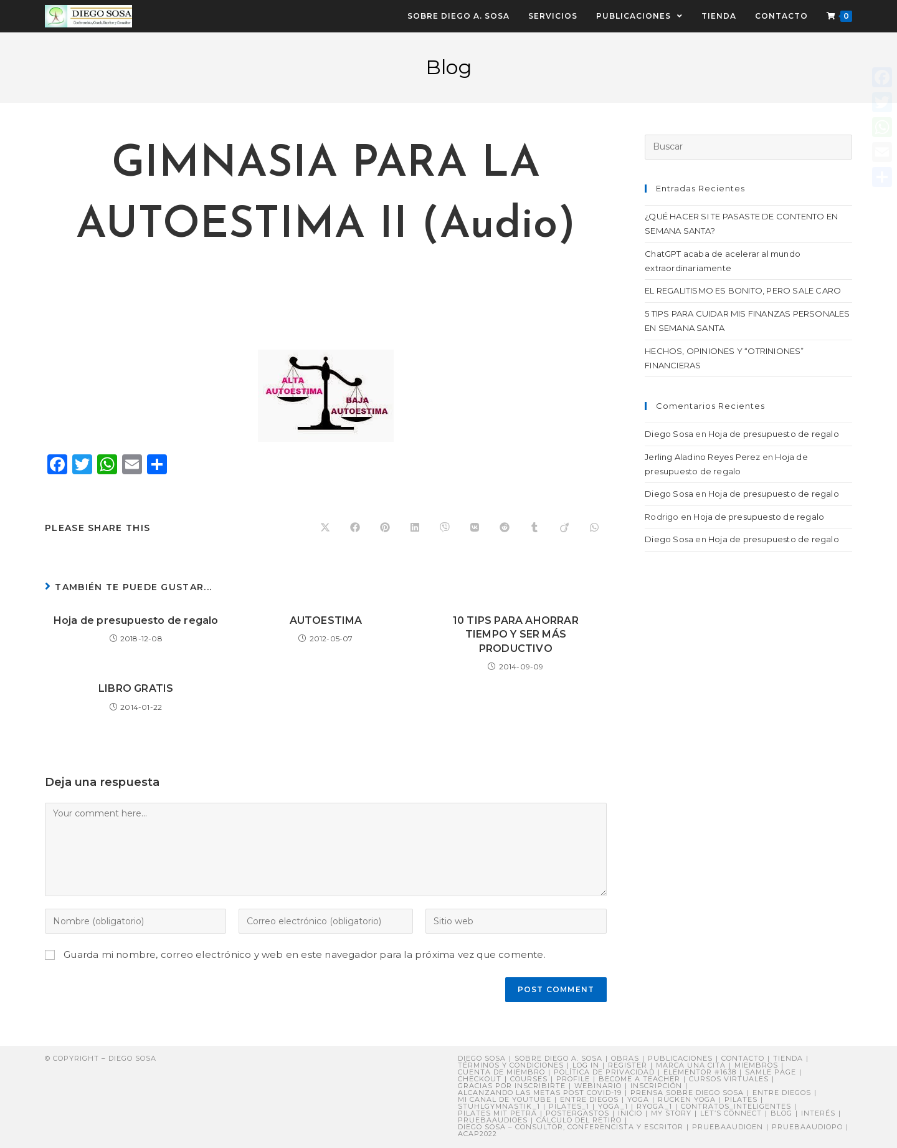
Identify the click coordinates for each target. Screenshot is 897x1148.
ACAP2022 (477, 1133)
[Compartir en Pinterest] (385, 527)
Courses (529, 1078)
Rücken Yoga (687, 1099)
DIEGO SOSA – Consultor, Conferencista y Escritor (570, 1126)
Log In (585, 1065)
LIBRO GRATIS (135, 688)
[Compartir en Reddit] (504, 527)
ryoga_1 (654, 1106)
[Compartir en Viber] (444, 527)
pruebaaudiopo (807, 1126)
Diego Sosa (669, 434)
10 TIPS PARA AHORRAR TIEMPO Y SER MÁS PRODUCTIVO (516, 634)
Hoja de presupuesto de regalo (136, 620)
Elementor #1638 (699, 1072)
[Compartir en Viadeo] (564, 527)
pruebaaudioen (727, 1126)
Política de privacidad (604, 1072)
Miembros (756, 1065)
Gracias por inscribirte (512, 1085)
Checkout (479, 1078)
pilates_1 (569, 1106)
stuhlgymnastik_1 (499, 1106)
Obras (625, 1058)
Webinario (598, 1085)
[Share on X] (325, 527)
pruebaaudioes (493, 1120)
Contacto (742, 1058)
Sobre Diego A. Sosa (558, 1058)
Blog (781, 1113)
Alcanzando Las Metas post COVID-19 (540, 1092)
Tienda (788, 1058)
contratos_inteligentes (736, 1106)
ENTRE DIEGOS (589, 1099)
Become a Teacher (639, 1078)
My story (671, 1113)
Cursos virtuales (729, 1078)
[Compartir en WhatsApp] (594, 527)
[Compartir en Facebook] (355, 527)
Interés (818, 1113)
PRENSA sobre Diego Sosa (687, 1092)
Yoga (638, 1099)
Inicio (630, 1113)
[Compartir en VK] (474, 527)
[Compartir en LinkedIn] (414, 527)
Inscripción (656, 1085)
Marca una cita (691, 1065)
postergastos (577, 1113)
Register (627, 1065)
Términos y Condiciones (511, 1065)
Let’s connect (731, 1113)
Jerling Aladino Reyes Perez (702, 457)
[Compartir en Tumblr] (534, 527)
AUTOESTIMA (326, 620)
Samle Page (770, 1072)
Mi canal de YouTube (504, 1099)
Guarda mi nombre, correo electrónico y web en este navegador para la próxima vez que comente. (305, 954)
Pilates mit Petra (497, 1113)
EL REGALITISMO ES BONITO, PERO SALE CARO (743, 290)
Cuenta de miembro (501, 1072)
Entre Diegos (781, 1092)
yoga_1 (613, 1106)
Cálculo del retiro (579, 1120)
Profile (573, 1078)
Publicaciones (680, 1058)
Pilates (740, 1099)
